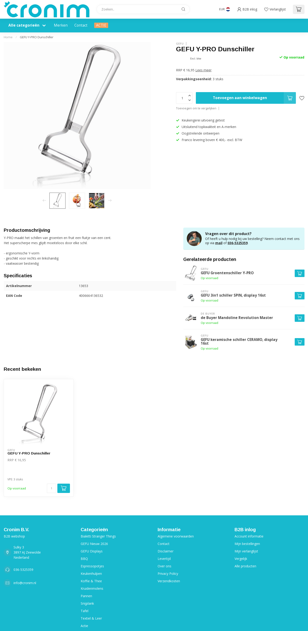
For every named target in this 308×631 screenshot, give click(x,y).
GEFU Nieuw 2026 (94, 543)
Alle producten (245, 566)
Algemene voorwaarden (176, 536)
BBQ (84, 558)
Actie (84, 626)
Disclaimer (165, 551)
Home (8, 37)
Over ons (164, 566)
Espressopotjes (92, 566)
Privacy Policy (168, 573)
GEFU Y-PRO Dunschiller (36, 37)
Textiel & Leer (91, 618)
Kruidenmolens (92, 588)
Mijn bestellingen (247, 543)
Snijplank (87, 603)
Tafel (84, 611)
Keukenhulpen (91, 573)
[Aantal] (51, 488)
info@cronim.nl (25, 583)
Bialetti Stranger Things (98, 536)
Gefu (180, 43)
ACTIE (101, 25)
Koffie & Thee (91, 581)
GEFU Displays (92, 551)
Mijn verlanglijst (246, 551)
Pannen (86, 596)
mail (218, 243)
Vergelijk (241, 558)
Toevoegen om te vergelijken (196, 108)
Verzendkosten (169, 581)
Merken (61, 25)
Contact (80, 25)
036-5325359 (238, 243)
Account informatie (249, 536)
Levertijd (164, 558)
